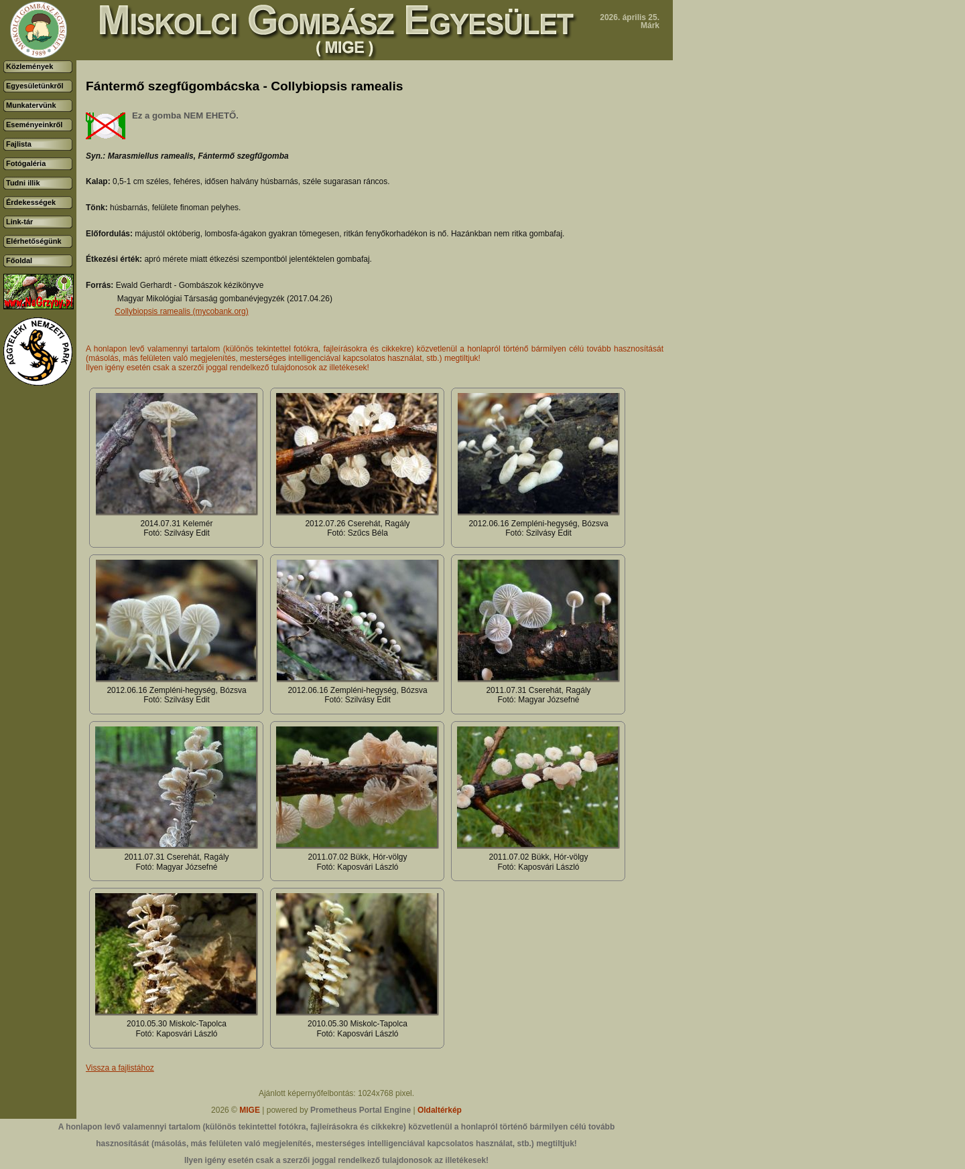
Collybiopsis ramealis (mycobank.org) (181, 311)
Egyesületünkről (35, 86)
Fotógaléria (26, 163)
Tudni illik (23, 183)
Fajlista (18, 144)
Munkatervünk (31, 105)
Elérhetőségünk (34, 241)
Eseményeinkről (34, 125)
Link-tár (19, 222)
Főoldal (19, 260)
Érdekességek (31, 202)
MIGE (249, 1110)
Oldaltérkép (439, 1110)
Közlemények (29, 66)
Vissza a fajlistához (120, 1068)
